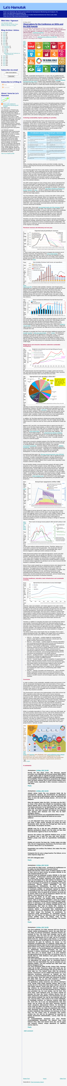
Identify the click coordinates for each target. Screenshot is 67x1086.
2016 (4, 56)
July (5, 49)
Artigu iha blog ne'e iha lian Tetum (9, 24)
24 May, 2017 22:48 (42, 770)
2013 (4, 60)
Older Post (63, 1078)
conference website (38, 32)
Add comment (28, 1031)
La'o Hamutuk (14, 7)
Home (44, 1078)
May (5, 52)
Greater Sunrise (27, 333)
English (28, 761)
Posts (4, 84)
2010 (4, 65)
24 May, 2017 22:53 (42, 791)
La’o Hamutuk (24, 43)
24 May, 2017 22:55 (42, 927)
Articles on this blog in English (8, 25)
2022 (4, 37)
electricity (43, 409)
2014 (4, 59)
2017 (4, 44)
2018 (4, 43)
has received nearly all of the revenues (49, 207)
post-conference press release (56, 754)
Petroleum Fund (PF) (27, 286)
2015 (4, 57)
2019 (4, 41)
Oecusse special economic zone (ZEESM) (52, 454)
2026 (4, 32)
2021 (4, 38)
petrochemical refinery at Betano (53, 432)
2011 (4, 63)
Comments (5, 87)
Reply (30, 786)
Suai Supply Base (34, 431)
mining (53, 333)
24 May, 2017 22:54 (42, 865)
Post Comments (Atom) (37, 1082)
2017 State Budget (52, 253)
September (7, 47)
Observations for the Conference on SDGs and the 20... (12, 54)
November (6, 46)
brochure (31, 754)
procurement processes (29, 445)
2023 (4, 35)
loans (24, 489)
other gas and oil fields (40, 333)
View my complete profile (7, 153)
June (5, 50)
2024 (4, 34)
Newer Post (26, 1078)
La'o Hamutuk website (6, 23)
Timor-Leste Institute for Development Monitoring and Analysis (10, 105)
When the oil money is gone (24, 525)
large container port (38, 476)
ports (36, 190)
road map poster (25, 753)
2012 (4, 62)
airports (30, 190)
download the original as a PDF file (47, 37)
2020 (4, 40)
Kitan (34, 259)
